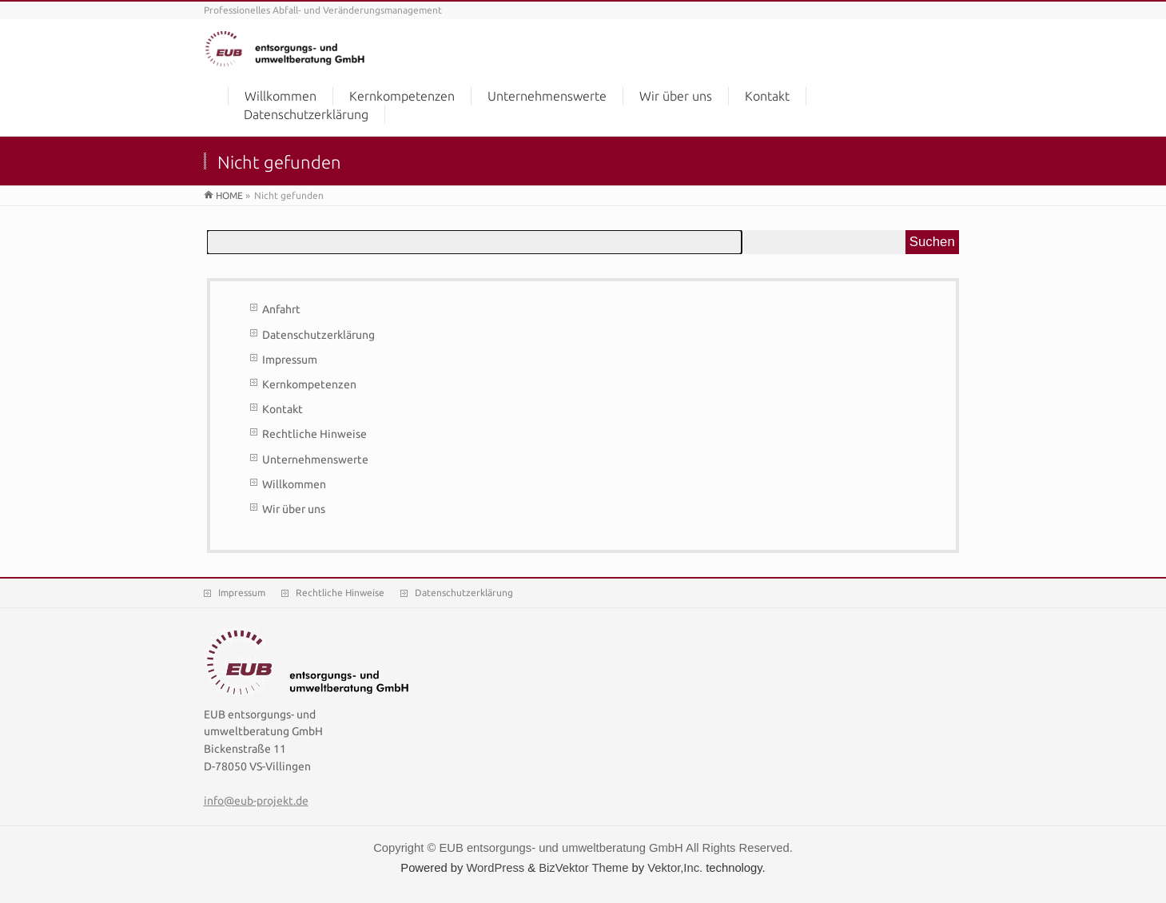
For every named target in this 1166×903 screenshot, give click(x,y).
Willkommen (294, 484)
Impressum (289, 359)
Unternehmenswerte (315, 459)
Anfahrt (281, 309)
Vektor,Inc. (674, 867)
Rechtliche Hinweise (314, 434)
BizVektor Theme (583, 867)
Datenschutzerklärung (318, 334)
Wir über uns (293, 509)
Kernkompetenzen (309, 384)
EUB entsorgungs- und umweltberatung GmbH (560, 847)
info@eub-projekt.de (256, 800)
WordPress (495, 867)
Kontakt (282, 409)
